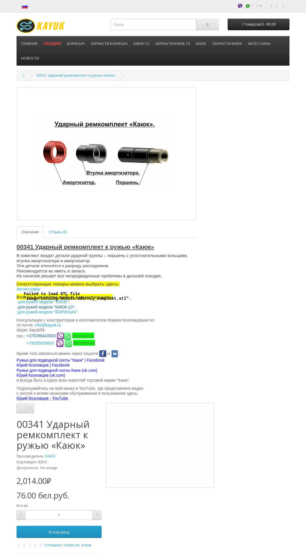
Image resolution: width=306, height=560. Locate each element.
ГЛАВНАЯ (29, 43)
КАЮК (201, 43)
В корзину (59, 532)
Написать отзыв (77, 545)
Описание (30, 231)
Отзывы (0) (58, 231)
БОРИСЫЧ (75, 43)
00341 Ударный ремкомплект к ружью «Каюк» (76, 75)
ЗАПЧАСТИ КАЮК (227, 43)
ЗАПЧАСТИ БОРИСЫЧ (109, 43)
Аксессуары (28, 288)
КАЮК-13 (141, 43)
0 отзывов (52, 545)
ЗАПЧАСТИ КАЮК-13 (172, 43)
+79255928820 (40, 343)
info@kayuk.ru (48, 325)
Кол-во (22, 505)
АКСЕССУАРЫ (259, 43)
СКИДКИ (52, 43)
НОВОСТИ (30, 58)
